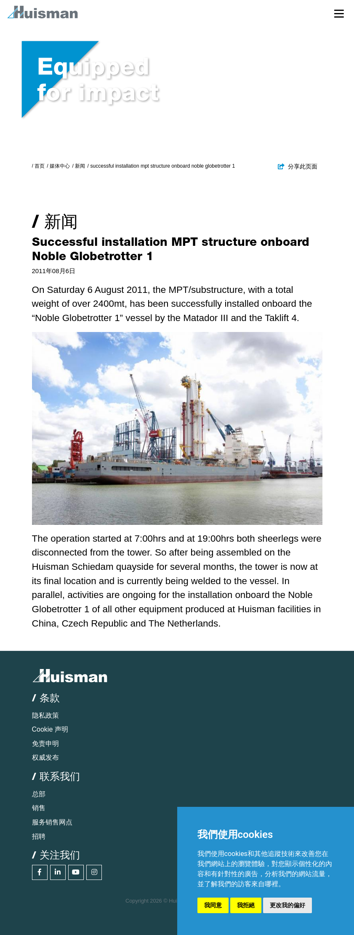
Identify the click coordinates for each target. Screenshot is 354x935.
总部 (38, 794)
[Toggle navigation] (339, 13)
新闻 (80, 166)
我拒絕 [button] (246, 905)
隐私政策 (45, 715)
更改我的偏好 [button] (287, 905)
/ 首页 (38, 166)
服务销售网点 (52, 822)
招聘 (38, 836)
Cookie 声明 (50, 729)
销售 (38, 807)
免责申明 (45, 743)
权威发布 (45, 757)
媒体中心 (60, 166)
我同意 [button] (213, 905)
